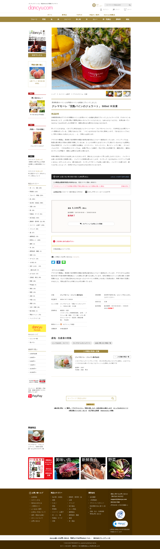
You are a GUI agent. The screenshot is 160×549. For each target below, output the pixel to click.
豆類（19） (33, 206)
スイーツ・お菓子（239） (37, 225)
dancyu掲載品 (109, 15)
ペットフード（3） (35, 318)
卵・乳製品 (107, 19)
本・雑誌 (72, 521)
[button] (120, 523)
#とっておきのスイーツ (120, 408)
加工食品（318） (35, 218)
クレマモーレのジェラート (82, 343)
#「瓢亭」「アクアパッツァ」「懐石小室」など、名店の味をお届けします (88, 408)
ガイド (116, 10)
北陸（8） (33, 296)
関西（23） (33, 292)
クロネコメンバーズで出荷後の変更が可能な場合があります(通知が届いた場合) (79, 186)
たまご (54, 503)
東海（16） (33, 288)
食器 (70, 518)
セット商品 (72, 509)
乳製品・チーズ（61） (36, 214)
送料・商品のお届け (37, 515)
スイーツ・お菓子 (64, 94)
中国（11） (33, 299)
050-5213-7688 (115, 502)
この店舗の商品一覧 (123, 357)
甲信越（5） (33, 285)
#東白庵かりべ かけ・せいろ (78, 410)
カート (128, 9)
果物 (53, 506)
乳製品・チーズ (57, 518)
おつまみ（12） (34, 273)
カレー (95, 19)
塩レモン (32, 342)
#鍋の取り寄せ (58, 408)
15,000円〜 (33, 372)
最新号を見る (37, 55)
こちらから (75, 257)
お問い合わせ (35, 521)
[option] (37, 440)
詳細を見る (124, 186)
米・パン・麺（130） (36, 188)
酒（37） (32, 232)
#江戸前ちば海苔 (93, 410)
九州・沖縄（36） (35, 307)
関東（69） (33, 281)
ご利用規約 (93, 500)
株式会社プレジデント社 (101, 538)
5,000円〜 (33, 361)
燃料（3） (33, 244)
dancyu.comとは (36, 503)
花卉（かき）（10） (36, 266)
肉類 (53, 500)
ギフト (49, 15)
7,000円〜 (33, 365)
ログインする (35, 500)
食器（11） (33, 255)
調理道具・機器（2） (36, 251)
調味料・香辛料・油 (75, 497)
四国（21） (33, 303)
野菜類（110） (34, 191)
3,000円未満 (33, 353)
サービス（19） (34, 258)
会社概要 (93, 497)
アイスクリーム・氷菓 (80, 94)
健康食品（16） (34, 236)
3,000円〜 (33, 357)
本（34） (32, 247)
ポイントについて (37, 518)
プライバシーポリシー (97, 503)
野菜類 (54, 509)
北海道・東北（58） (36, 277)
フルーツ (34, 19)
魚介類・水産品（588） (37, 203)
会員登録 (34, 497)
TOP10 (79, 15)
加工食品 (72, 506)
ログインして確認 (68, 324)
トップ (53, 94)
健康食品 (72, 512)
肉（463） (33, 199)
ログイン (104, 10)
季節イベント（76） (36, 314)
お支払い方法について (38, 512)
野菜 (44, 19)
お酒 (70, 500)
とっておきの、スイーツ (60, 343)
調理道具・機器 (74, 515)
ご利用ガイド (35, 506)
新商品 (64, 15)
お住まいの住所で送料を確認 (120, 177)
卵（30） (32, 210)
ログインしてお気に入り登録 (91, 224)
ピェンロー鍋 (34, 338)
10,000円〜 (33, 368)
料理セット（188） (35, 240)
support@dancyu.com (119, 499)
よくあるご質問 (36, 509)
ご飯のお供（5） (35, 270)
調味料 (118, 19)
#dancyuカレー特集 (107, 410)
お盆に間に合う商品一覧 (103, 343)
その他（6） (33, 262)
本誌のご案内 (94, 15)
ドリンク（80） (34, 229)
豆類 (53, 521)
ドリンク (72, 503)
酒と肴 (78, 19)
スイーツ (67, 19)
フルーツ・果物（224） (37, 195)
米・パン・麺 (56, 515)
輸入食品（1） (34, 311)
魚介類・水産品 (57, 497)
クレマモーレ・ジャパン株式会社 (71, 295)
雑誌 (127, 19)
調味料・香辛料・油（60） (38, 221)
